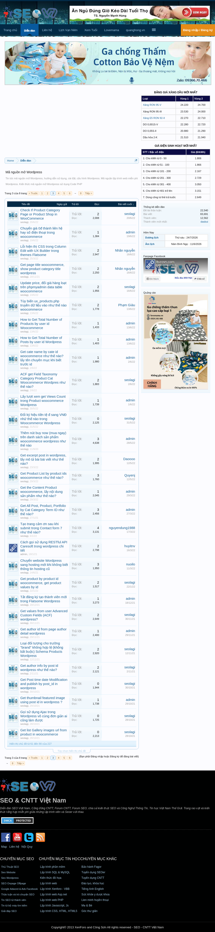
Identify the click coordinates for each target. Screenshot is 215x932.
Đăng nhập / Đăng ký (198, 30)
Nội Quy (27, 846)
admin (130, 232)
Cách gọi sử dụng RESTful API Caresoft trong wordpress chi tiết (43, 546)
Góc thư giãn (89, 911)
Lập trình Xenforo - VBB (55, 889)
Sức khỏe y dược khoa (95, 894)
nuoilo (130, 564)
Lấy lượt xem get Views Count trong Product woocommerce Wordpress (43, 401)
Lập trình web (48, 883)
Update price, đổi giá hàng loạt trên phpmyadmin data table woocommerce (43, 287)
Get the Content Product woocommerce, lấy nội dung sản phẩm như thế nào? (41, 492)
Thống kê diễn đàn (154, 207)
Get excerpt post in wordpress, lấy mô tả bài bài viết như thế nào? (43, 459)
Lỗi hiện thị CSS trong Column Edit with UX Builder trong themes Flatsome (43, 251)
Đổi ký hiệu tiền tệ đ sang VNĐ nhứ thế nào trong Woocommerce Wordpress (43, 419)
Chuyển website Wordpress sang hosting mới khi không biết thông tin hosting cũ (44, 565)
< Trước (33, 193)
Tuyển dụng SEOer (93, 872)
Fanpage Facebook (154, 256)
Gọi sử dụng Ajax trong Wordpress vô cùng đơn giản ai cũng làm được (43, 716)
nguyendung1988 (122, 528)
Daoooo (129, 459)
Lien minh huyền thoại (95, 900)
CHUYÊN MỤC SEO (17, 859)
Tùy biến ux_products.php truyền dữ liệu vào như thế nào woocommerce (43, 305)
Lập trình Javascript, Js (54, 905)
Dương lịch (151, 237)
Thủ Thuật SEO (10, 866)
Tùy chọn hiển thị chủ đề (72, 751)
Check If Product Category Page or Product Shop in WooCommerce (40, 214)
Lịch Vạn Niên (68, 30)
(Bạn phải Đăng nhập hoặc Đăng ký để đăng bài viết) (109, 756)
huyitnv (129, 546)
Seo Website (8, 872)
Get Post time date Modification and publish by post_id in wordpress (43, 684)
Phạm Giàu (126, 305)
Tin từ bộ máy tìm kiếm (14, 905)
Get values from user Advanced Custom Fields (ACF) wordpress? (43, 615)
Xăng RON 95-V (152, 104)
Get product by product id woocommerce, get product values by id (40, 583)
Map (4, 846)
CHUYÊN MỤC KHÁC (98, 859)
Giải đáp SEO (9, 911)
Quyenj (129, 475)
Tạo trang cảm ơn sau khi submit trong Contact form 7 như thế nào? (41, 528)
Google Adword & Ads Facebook (19, 889)
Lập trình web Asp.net (53, 894)
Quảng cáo (149, 292)
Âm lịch (149, 244)
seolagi (24, 222)
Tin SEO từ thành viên (13, 900)
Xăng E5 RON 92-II (154, 118)
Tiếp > (88, 193)
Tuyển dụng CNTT (93, 877)
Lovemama (111, 30)
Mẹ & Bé (87, 905)
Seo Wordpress (10, 877)
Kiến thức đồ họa (50, 877)
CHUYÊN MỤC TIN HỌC (59, 859)
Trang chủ (10, 30)
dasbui (204, 221)
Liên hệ (47, 30)
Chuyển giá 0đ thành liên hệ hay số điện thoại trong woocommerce (41, 232)
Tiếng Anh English (93, 889)
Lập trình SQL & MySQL (55, 872)
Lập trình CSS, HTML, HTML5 (58, 911)
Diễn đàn (29, 30)
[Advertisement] (71, 123)
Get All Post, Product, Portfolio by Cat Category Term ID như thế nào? (43, 510)
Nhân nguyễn (125, 250)
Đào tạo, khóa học (93, 883)
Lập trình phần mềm (52, 866)
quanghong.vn (135, 30)
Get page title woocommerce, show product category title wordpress (42, 269)
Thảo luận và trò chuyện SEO (17, 894)
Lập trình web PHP (51, 900)
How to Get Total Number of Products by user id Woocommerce (41, 324)
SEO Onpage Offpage (13, 883)
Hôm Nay (148, 232)
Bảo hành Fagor (91, 866)
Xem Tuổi (90, 30)
